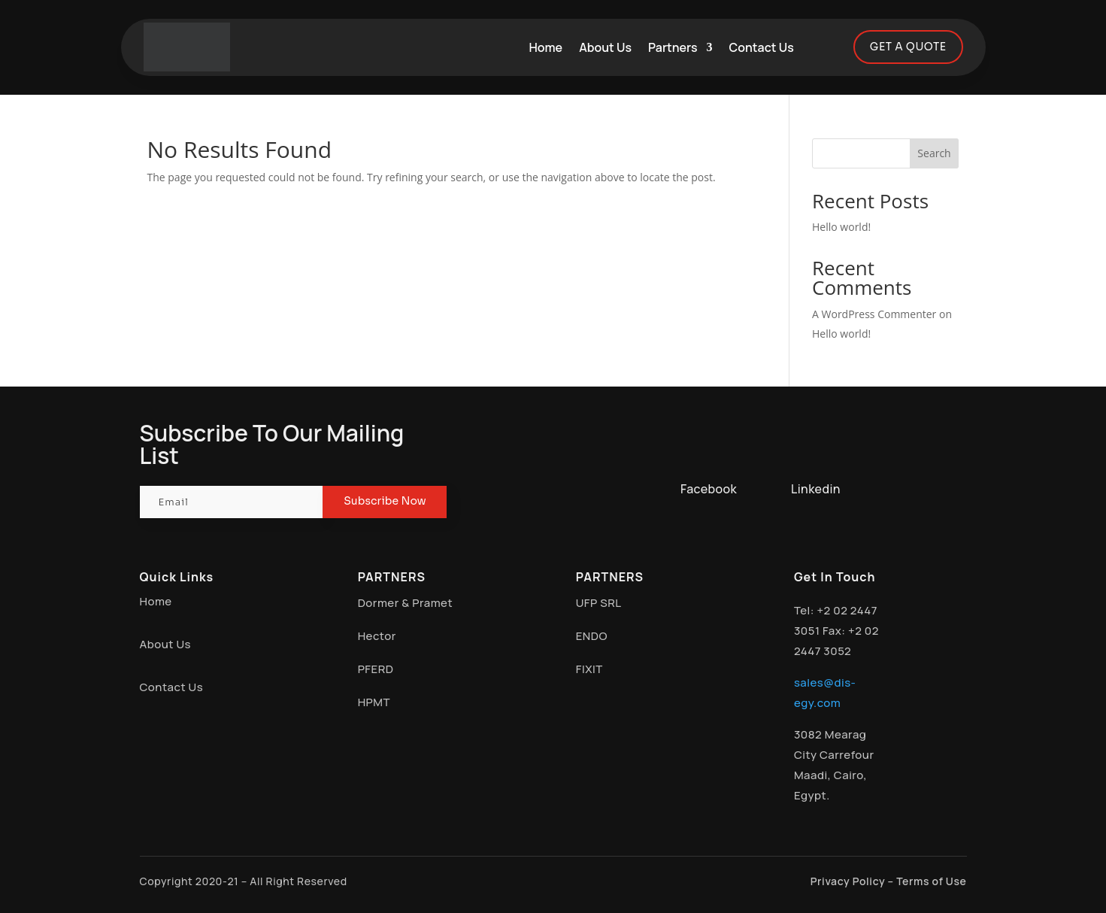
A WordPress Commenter (874, 315)
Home (546, 47)
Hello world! (841, 227)
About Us (605, 47)
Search (933, 154)
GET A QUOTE (908, 46)
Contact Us (761, 47)
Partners (673, 47)
